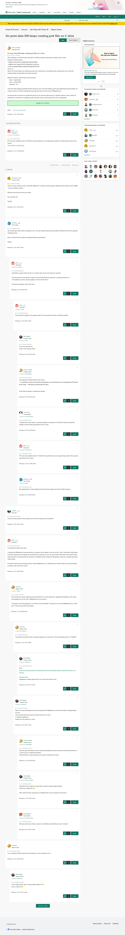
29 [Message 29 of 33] (24, 397)
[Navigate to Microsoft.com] (10, 12)
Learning (71, 12)
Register (97, 16)
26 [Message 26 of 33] (16, 289)
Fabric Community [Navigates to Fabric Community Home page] (23, 12)
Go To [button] (115, 16)
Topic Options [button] (73, 40)
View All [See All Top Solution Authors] (87, 119)
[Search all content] (98, 20)
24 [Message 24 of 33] (13, 524)
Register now (113, 23)
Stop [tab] (103, 81)
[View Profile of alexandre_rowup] (16, 178)
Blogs (64, 12)
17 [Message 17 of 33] (16, 611)
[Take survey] (90, 77)
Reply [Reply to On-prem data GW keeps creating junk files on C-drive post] (74, 114)
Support (79, 12)
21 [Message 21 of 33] (24, 798)
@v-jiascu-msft (23, 677)
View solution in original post (15, 145)
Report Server (56, 29)
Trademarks (115, 923)
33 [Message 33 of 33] (13, 207)
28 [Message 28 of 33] (24, 354)
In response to (13, 135)
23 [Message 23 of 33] (24, 684)
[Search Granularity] (70, 20)
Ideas (49, 12)
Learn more (9, 6)
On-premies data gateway (19, 110)
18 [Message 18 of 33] (20, 725)
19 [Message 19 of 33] (24, 760)
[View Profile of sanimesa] (14, 223)
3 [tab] (100, 81)
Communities (57, 12)
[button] (63, 40)
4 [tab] (101, 81)
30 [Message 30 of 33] (24, 430)
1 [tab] (98, 81)
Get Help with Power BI (39, 29)
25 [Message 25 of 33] (13, 247)
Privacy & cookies (97, 923)
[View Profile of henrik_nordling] (16, 47)
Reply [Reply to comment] (74, 155)
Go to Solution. (45, 103)
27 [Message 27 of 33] (20, 321)
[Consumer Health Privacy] (28, 929)
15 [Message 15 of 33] (16, 892)
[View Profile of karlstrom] (18, 587)
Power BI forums (12, 29)
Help (109, 16)
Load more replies (43, 906)
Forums (34, 12)
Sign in (104, 16)
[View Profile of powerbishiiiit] (27, 814)
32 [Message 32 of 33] (24, 494)
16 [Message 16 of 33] (13, 571)
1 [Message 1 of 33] (12, 114)
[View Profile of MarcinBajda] (26, 336)
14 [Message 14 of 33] (13, 859)
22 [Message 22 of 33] (20, 642)
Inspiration (42, 12)
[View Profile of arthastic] (14, 510)
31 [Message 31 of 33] (13, 151)
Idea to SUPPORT (17, 886)
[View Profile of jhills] (13, 131)
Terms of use (107, 923)
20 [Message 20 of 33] (24, 829)
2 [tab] (99, 81)
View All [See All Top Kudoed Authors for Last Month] (87, 155)
